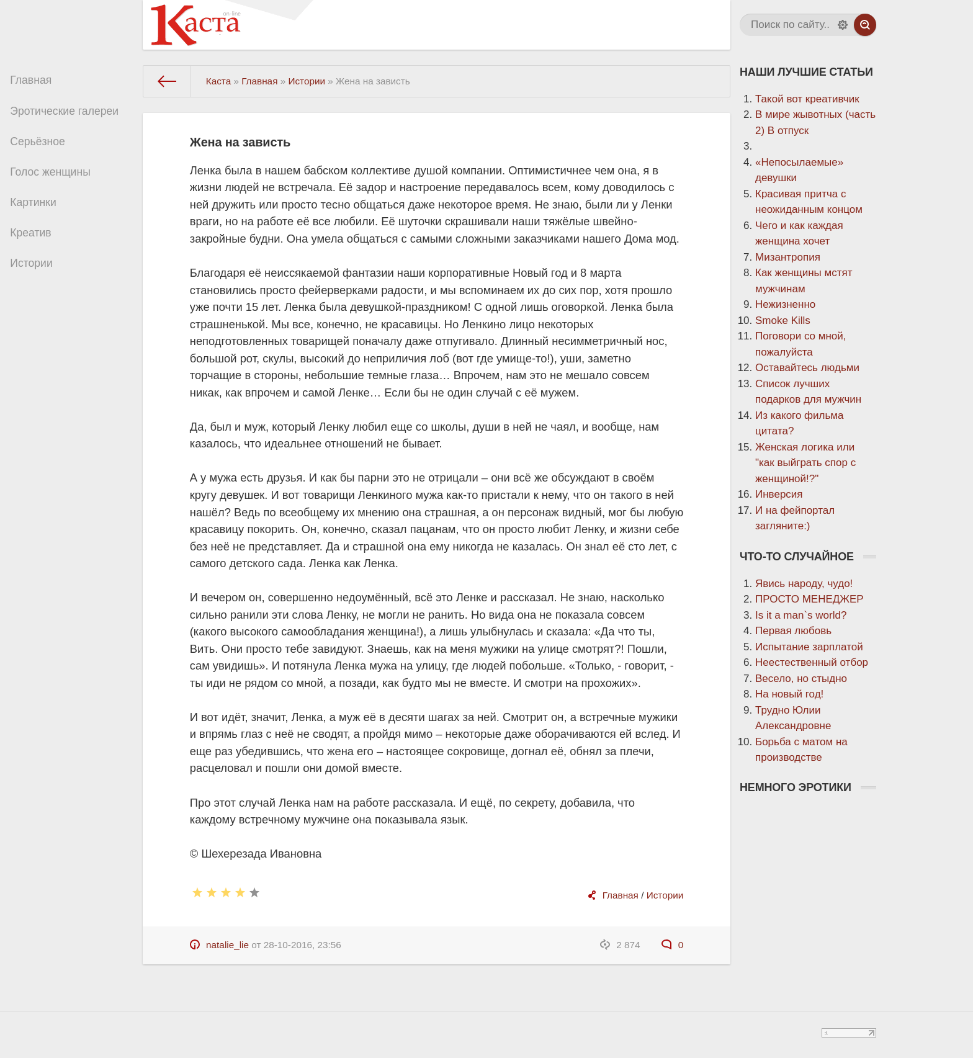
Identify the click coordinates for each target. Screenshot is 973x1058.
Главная (36, 81)
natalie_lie (227, 944)
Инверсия (779, 494)
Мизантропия (787, 257)
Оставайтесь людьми (807, 368)
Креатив (35, 246)
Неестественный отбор (811, 662)
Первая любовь (793, 631)
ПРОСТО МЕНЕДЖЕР (809, 599)
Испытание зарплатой (809, 647)
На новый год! (789, 694)
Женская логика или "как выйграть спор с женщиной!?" (805, 463)
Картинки (38, 213)
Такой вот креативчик (807, 99)
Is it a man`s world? (800, 615)
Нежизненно (785, 304)
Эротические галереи (68, 114)
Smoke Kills (782, 320)
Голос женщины (54, 180)
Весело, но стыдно (801, 678)
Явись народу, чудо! (804, 584)
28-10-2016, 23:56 (302, 944)
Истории (36, 279)
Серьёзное (42, 147)
